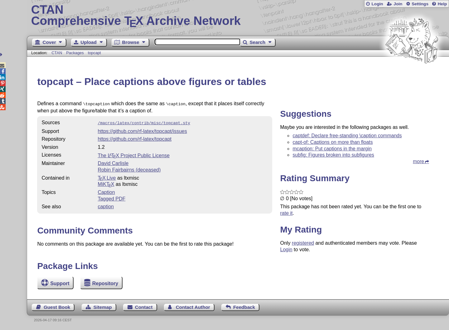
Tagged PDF (111, 197)
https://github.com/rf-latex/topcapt (134, 137)
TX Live (107, 176)
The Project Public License (134, 154)
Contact (144, 307)
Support (59, 283)
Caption (106, 191)
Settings (420, 4)
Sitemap (102, 307)
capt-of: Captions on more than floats (332, 142)
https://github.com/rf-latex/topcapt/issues (142, 130)
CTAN (56, 52)
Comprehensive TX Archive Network (238, 15)
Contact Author (193, 307)
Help (442, 4)
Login (377, 4)
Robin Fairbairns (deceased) (129, 168)
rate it (286, 213)
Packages (75, 52)
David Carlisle (113, 162)
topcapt (94, 52)
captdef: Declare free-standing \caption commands (347, 135)
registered (303, 243)
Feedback (244, 307)
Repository (105, 283)
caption (106, 205)
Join (397, 4)
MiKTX (106, 183)
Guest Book (57, 307)
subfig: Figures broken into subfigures (333, 155)
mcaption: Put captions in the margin (332, 148)
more (418, 161)
